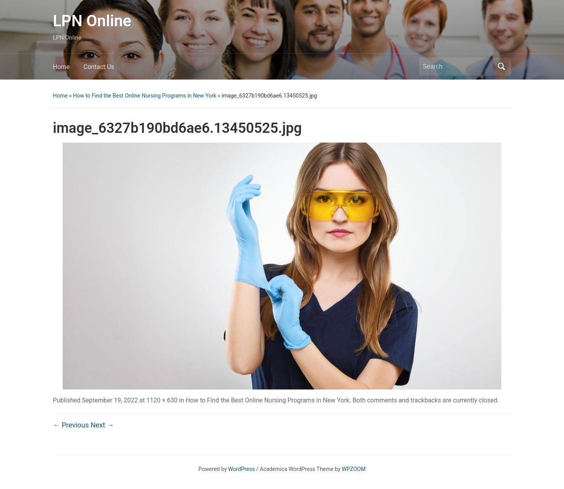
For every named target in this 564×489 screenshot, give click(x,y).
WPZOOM (354, 469)
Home (61, 67)
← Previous (71, 425)
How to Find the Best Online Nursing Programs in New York (144, 95)
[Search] (458, 67)
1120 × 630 (161, 400)
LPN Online (92, 21)
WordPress (241, 469)
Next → (102, 425)
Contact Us (98, 67)
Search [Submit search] (501, 66)
